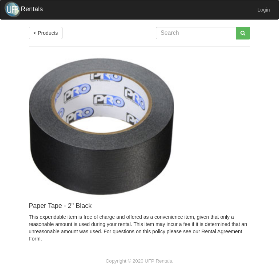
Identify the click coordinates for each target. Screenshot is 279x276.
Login (264, 10)
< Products (45, 33)
